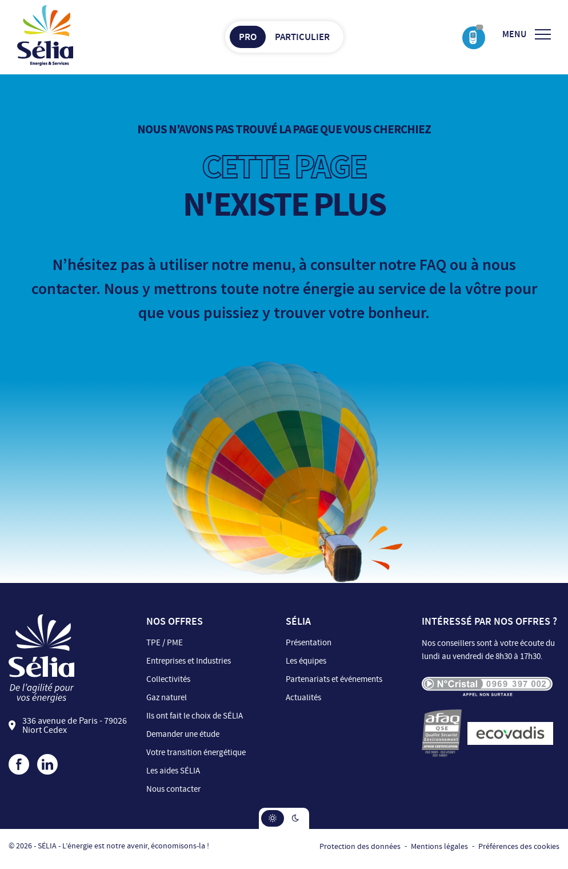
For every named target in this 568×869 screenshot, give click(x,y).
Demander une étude (182, 734)
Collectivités (168, 679)
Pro (248, 36)
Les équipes (306, 661)
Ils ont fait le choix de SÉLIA (194, 716)
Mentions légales (439, 847)
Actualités (303, 697)
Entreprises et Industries (188, 661)
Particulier (302, 36)
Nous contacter (173, 789)
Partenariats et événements (334, 679)
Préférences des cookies (518, 847)
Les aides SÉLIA (173, 770)
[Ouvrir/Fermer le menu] (526, 34)
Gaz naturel (166, 697)
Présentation (308, 642)
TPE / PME (164, 642)
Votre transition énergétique (196, 752)
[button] (272, 818)
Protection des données (360, 847)
